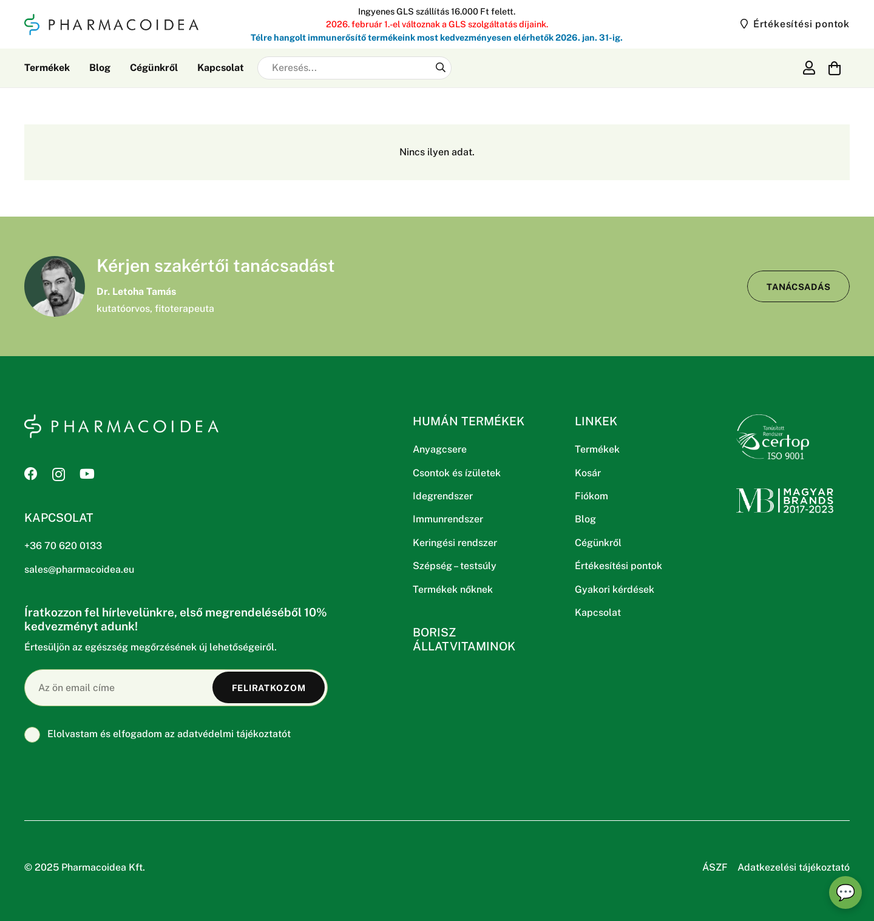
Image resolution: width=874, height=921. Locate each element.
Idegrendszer (443, 496)
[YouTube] (87, 474)
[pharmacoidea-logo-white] (121, 426)
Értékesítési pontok (618, 566)
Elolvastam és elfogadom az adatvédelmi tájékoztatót (157, 734)
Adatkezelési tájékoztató (793, 867)
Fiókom (591, 496)
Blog (585, 519)
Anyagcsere (440, 449)
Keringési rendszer (455, 542)
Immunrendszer (448, 519)
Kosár (588, 473)
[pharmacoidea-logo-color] (111, 24)
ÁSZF (715, 867)
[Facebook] (31, 474)
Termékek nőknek (453, 589)
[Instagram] (58, 474)
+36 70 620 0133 (63, 546)
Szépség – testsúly (454, 566)
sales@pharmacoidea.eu (79, 569)
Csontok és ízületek (457, 473)
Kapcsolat (598, 612)
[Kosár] (835, 68)
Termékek (597, 449)
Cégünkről (598, 542)
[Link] (809, 67)
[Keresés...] (354, 67)
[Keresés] (440, 67)
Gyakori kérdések (614, 589)
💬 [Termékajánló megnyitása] (845, 892)
